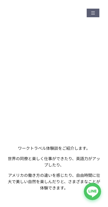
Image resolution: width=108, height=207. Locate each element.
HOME (11, 129)
